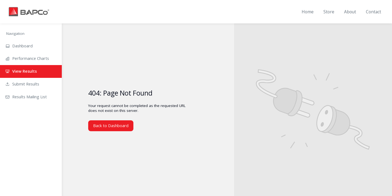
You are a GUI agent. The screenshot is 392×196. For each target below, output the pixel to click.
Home (308, 12)
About (350, 12)
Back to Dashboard (110, 125)
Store (328, 12)
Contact (373, 12)
